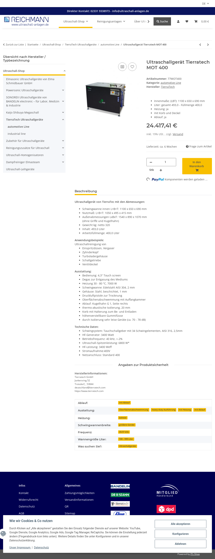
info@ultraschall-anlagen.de (130, 11)
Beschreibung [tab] (86, 191)
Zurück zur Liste (15, 44)
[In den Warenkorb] (78, 57)
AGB (21, 513)
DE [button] (204, 3)
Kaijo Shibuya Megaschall (22, 112)
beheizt (122, 417)
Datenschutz (41, 547)
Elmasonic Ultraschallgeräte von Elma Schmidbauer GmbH (30, 81)
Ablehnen (180, 543)
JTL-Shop (195, 554)
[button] (178, 21)
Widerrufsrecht (28, 499)
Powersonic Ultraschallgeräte (24, 90)
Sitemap (70, 513)
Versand (178, 134)
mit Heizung (185, 409)
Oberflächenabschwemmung (133, 409)
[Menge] (165, 162)
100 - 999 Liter (126, 439)
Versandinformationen (79, 499)
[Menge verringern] (151, 162)
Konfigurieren (180, 533)
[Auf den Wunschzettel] (132, 66)
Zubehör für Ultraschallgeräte (25, 141)
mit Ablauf (124, 402)
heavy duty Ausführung (163, 409)
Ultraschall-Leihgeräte (20, 169)
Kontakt (24, 493)
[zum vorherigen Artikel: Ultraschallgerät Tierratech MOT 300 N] (200, 44)
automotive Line (171, 83)
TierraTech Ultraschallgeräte (24, 119)
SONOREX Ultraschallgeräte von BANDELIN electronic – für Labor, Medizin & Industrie (32, 101)
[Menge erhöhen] (161, 170)
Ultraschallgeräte (127, 446)
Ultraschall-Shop (14, 71)
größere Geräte (126, 424)
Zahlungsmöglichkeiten (80, 493)
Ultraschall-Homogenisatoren (25, 155)
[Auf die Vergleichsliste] (122, 66)
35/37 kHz (124, 432)
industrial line (17, 134)
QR (67, 506)
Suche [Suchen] (162, 21)
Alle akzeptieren (180, 523)
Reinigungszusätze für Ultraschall (27, 148)
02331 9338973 (100, 11)
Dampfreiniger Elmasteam (23, 162)
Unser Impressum (20, 547)
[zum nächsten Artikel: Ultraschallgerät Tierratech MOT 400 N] (208, 44)
